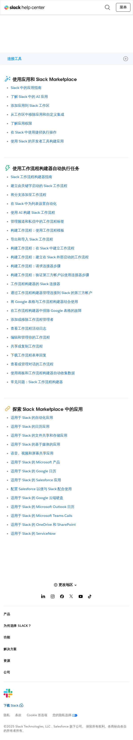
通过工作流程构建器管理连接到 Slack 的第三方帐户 (51, 292)
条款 (18, 715)
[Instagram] (53, 597)
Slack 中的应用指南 (26, 87)
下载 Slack (13, 705)
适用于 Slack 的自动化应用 (32, 417)
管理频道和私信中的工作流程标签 (37, 221)
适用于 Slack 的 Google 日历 (33, 471)
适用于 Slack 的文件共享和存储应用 (39, 435)
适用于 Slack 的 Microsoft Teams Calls (41, 515)
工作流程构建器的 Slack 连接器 (35, 284)
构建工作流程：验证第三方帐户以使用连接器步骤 (50, 275)
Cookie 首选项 (37, 715)
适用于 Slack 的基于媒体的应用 (35, 444)
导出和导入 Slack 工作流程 (32, 239)
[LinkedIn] (43, 597)
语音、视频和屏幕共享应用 (32, 453)
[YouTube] (81, 597)
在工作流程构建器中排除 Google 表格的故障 (46, 310)
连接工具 (14, 58)
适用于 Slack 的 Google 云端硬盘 (37, 497)
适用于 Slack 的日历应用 (30, 426)
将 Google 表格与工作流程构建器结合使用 (44, 301)
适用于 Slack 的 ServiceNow (33, 533)
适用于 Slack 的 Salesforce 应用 (36, 480)
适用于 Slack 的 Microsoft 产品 (35, 462)
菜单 (123, 7)
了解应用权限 (21, 123)
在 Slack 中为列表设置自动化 (34, 203)
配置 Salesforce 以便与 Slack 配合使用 (41, 489)
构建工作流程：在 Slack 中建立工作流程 (42, 248)
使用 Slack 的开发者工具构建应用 (37, 141)
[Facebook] (62, 597)
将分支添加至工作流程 (28, 194)
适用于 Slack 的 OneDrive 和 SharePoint (43, 524)
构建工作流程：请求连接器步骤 (36, 266)
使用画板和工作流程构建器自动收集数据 (43, 373)
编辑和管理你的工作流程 (30, 337)
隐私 (7, 715)
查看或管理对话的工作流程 (32, 364)
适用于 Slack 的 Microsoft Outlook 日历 (42, 506)
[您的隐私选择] (68, 715)
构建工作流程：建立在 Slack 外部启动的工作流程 (50, 257)
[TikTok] (90, 597)
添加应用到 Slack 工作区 (30, 105)
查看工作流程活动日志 (28, 328)
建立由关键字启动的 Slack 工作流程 (39, 185)
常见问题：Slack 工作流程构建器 (37, 382)
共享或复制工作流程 (27, 346)
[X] (71, 597)
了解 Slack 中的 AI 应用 (29, 96)
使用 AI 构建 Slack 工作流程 (33, 212)
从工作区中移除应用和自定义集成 (37, 114)
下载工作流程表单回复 (28, 355)
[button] (66, 584)
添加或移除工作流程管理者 (32, 319)
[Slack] (63, 696)
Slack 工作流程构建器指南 (31, 177)
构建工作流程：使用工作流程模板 (37, 230)
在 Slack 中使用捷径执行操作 (34, 132)
